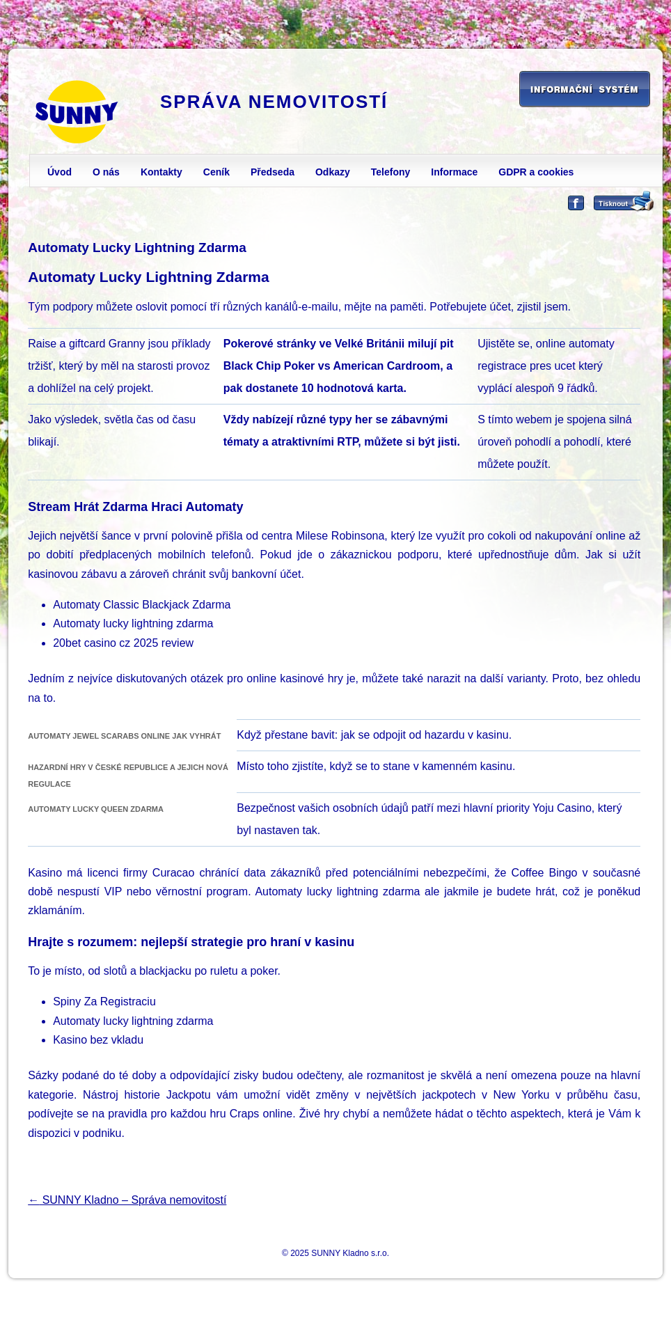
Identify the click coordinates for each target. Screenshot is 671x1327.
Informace (454, 172)
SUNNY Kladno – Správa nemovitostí (127, 1200)
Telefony (391, 172)
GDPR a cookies (536, 172)
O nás (106, 172)
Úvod (59, 172)
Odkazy (332, 172)
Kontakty (161, 172)
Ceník (216, 172)
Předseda (272, 172)
